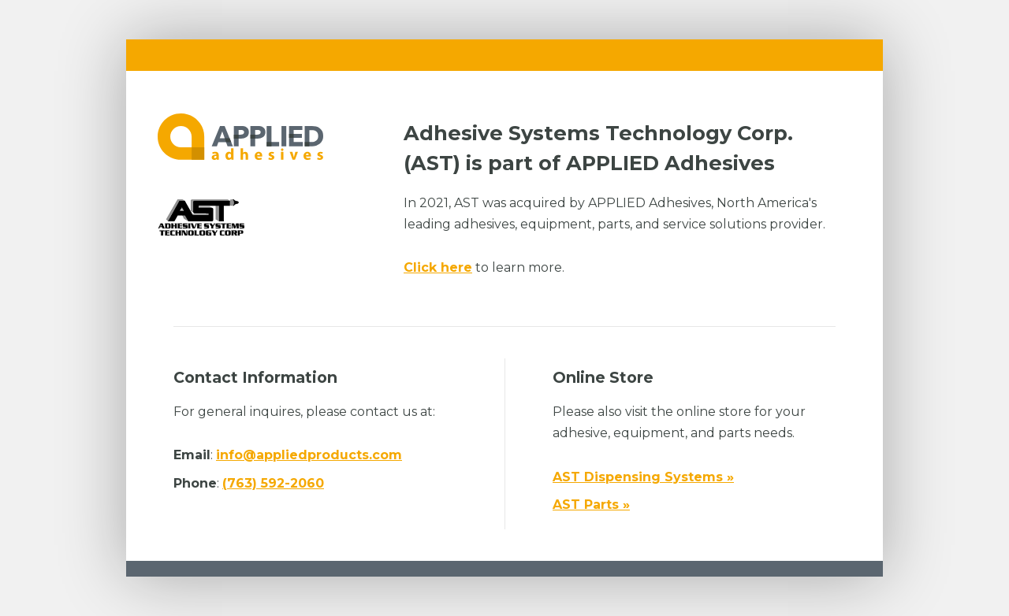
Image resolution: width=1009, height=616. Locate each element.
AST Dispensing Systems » (643, 476)
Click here (438, 267)
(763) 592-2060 (273, 483)
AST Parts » (591, 504)
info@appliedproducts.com (309, 454)
